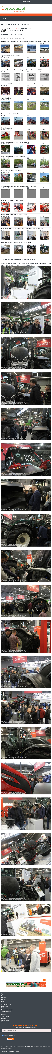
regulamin (11, 1035)
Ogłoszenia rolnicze (6, 1011)
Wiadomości (4, 1014)
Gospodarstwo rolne (6, 1004)
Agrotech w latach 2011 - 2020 (10, 56)
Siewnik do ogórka (6, 128)
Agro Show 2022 (6, 98)
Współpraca (4, 997)
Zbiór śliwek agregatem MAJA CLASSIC (13, 156)
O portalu (3, 994)
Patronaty (3, 995)
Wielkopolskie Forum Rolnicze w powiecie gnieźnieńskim (18, 186)
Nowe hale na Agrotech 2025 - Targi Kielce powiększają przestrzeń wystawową (25, 42)
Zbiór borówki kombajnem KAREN (11, 170)
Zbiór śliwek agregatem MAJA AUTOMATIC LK (15, 142)
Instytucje (3, 1018)
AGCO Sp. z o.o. (12, 28)
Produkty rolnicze (5, 1008)
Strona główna (26, 1)
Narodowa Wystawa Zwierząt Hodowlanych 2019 (16, 242)
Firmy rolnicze (4, 1006)
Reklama (3, 999)
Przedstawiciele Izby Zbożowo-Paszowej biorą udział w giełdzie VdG (22, 228)
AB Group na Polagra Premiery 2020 (12, 200)
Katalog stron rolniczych (7, 1009)
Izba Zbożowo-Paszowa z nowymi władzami (14, 214)
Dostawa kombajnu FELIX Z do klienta (12, 114)
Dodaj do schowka (45, 263)
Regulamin (4, 1051)
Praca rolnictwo (5, 1022)
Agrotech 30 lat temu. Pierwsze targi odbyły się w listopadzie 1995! (21, 70)
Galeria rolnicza (5, 1020)
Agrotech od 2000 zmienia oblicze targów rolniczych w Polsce (20, 84)
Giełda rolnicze (5, 1016)
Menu (4, 18)
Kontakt (3, 1001)
